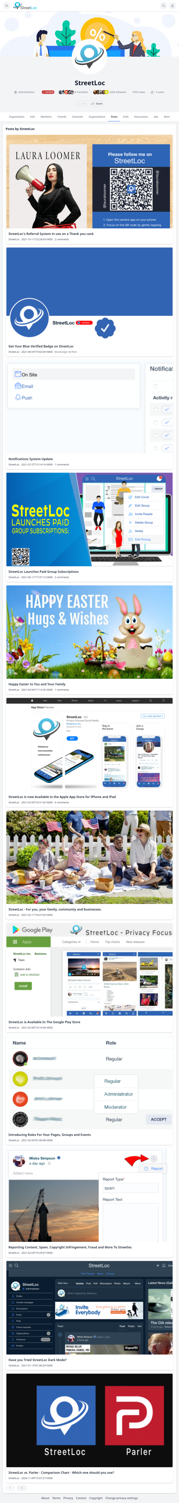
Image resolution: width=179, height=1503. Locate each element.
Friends (62, 118)
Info (32, 118)
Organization (16, 118)
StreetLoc (27, 129)
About (45, 1498)
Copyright (95, 1498)
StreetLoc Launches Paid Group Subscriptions (44, 571)
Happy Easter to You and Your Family (37, 684)
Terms (56, 1498)
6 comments (62, 802)
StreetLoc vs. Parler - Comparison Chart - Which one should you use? (61, 1472)
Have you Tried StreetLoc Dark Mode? (37, 1360)
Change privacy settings (121, 1498)
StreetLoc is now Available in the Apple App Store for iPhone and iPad (62, 797)
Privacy (68, 1498)
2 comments (62, 239)
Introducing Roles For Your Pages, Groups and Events (50, 1135)
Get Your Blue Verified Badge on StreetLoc (41, 346)
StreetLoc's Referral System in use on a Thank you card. (51, 234)
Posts (114, 118)
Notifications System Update (31, 459)
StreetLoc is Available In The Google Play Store (44, 1022)
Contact (81, 1498)
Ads (156, 118)
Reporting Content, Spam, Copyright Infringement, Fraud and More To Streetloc (70, 1247)
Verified (72, 351)
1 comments (62, 464)
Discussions (141, 118)
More (167, 118)
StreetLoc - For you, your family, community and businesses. (55, 909)
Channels (77, 118)
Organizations (97, 118)
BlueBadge (61, 351)
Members (46, 118)
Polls (125, 118)
